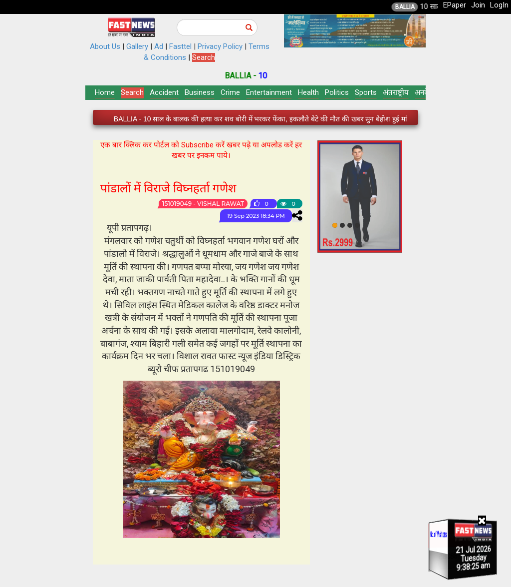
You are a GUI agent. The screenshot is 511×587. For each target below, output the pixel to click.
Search (203, 57)
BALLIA (414, 6)
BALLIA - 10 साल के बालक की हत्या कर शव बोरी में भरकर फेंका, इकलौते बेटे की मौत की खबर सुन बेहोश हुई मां (260, 119)
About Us (105, 46)
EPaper (454, 4)
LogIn (499, 4)
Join (478, 4)
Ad (158, 46)
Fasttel (180, 46)
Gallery (137, 46)
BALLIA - (250, 75)
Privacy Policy (220, 46)
